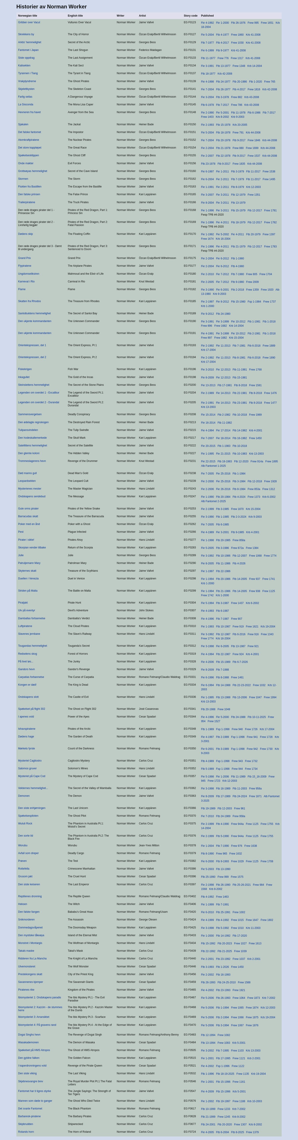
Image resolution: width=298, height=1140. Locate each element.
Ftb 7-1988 (222, 669)
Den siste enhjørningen (31, 808)
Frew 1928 (270, 481)
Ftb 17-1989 (223, 796)
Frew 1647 (252, 920)
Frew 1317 (237, 58)
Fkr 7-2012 (222, 274)
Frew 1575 (237, 876)
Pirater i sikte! (26, 539)
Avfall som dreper (28, 853)
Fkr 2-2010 (207, 274)
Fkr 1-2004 (207, 845)
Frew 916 (253, 634)
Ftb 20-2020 (225, 1124)
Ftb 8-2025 (237, 1132)
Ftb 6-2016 (239, 634)
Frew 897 (206, 337)
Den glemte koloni (28, 453)
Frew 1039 (240, 951)
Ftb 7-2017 (222, 104)
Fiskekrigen (25, 369)
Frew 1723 (214, 780)
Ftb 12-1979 (238, 194)
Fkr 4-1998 (207, 81)
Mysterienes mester (29, 488)
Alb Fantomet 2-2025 (213, 501)
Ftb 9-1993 (222, 861)
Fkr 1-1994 (207, 579)
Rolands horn (26, 1131)
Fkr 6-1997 (207, 171)
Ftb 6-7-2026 (240, 662)
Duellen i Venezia (28, 578)
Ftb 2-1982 (224, 414)
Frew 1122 (238, 1066)
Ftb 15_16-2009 (257, 776)
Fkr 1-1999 (207, 904)
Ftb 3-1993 (207, 966)
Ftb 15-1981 (240, 377)
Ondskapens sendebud (31, 496)
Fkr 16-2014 (208, 422)
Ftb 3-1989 (222, 748)
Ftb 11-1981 (240, 369)
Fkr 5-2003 (207, 869)
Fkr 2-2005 (207, 282)
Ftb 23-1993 (223, 990)
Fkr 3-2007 (207, 194)
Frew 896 (206, 325)
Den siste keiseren (29, 884)
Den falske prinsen (29, 194)
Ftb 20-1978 (223, 140)
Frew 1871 (255, 796)
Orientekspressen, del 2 (32, 357)
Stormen (23, 178)
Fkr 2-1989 (207, 393)
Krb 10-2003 (254, 1101)
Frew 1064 (239, 997)
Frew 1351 (254, 194)
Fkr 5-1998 (207, 776)
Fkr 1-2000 (222, 22)
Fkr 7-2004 (207, 89)
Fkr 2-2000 (207, 481)
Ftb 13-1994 (208, 1042)
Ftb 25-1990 (208, 876)
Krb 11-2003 (253, 928)
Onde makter (25, 163)
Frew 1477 (270, 402)
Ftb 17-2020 (240, 935)
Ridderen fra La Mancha (32, 958)
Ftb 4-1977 (222, 34)
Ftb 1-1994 (222, 1007)
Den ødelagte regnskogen (33, 422)
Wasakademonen (28, 1042)
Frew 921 (253, 646)
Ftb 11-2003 (240, 788)
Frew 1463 (222, 896)
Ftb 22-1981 (240, 393)
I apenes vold (26, 716)
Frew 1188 (239, 1101)
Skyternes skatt (27, 570)
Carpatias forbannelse (31, 677)
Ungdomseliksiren (28, 273)
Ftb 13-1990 (223, 869)
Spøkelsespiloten (28, 815)
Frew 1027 (240, 943)
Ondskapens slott (28, 696)
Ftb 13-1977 (223, 66)
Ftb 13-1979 (238, 202)
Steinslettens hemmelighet (33, 384)
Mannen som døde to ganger (35, 1100)
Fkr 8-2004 (207, 202)
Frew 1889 (269, 345)
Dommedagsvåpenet (30, 927)
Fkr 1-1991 (207, 187)
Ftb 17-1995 (223, 1058)
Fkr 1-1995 (207, 453)
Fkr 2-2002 (207, 974)
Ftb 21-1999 (208, 1116)
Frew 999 (223, 876)
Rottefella (23, 868)
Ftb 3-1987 (222, 603)
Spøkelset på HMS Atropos (34, 1050)
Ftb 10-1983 (240, 453)
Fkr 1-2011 (222, 171)
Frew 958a (255, 788)
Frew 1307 (240, 1124)
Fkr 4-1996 (207, 618)
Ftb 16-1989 (223, 788)
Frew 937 (254, 579)
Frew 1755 (267, 824)
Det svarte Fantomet (30, 1108)
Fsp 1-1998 (222, 729)
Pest (20, 531)
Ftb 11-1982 (225, 422)
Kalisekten (24, 65)
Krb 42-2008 (225, 73)
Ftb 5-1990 (222, 836)
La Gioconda (25, 104)
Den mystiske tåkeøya (31, 935)
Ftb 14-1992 (223, 935)
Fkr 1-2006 (222, 776)
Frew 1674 (207, 238)
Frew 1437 (237, 603)
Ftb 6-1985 (222, 524)
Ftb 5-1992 (222, 928)
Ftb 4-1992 (207, 896)
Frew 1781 (270, 210)
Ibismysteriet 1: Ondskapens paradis (39, 997)
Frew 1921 (239, 990)
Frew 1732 (251, 761)
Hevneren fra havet (29, 112)
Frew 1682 (220, 325)
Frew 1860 (237, 34)
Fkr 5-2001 (222, 112)
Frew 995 (253, 22)
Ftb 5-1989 (207, 768)
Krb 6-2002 (268, 496)
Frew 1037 (239, 959)
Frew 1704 (266, 274)
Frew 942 (252, 748)
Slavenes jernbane (29, 633)
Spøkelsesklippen (28, 155)
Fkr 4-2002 (207, 990)
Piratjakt (23, 602)
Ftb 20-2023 (225, 943)
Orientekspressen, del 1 (32, 345)
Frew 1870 (237, 509)
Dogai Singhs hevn (29, 1034)
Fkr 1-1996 (207, 210)
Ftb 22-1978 (223, 155)
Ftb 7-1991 (222, 904)
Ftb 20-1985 (223, 540)
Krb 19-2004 (268, 626)
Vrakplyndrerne (27, 81)
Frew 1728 (266, 737)
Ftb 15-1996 (223, 1081)
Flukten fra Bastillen (29, 186)
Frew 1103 (237, 1050)
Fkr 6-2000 (207, 861)
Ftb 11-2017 (253, 171)
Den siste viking (27, 1073)
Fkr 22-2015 (208, 461)
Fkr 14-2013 (223, 393)
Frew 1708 (267, 861)
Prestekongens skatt (30, 974)
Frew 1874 (252, 1007)
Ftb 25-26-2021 (242, 884)
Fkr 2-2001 (207, 959)
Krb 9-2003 (237, 116)
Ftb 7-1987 (222, 618)
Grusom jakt (25, 876)
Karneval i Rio (26, 281)
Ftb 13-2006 (240, 697)
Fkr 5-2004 (207, 34)
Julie (21, 555)
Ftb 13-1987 (238, 646)
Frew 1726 (251, 729)
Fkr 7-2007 (207, 438)
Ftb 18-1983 (225, 461)
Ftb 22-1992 (208, 951)
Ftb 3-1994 (222, 1025)
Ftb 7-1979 (237, 179)
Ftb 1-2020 (255, 81)
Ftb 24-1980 (223, 313)
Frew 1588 (244, 982)
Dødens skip (25, 233)
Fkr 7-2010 (207, 816)
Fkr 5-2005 (207, 548)
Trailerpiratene (26, 202)
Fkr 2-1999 (207, 509)
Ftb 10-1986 (223, 555)
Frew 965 (221, 853)
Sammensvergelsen (30, 414)
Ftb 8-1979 (237, 187)
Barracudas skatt (28, 516)
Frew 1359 (252, 289)
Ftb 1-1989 (207, 729)
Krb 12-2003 (253, 187)
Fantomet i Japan (28, 50)
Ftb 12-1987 (223, 634)
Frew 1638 (251, 845)
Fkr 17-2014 (223, 430)
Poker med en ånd (29, 524)
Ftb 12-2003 (225, 808)
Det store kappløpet (29, 147)
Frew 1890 (269, 357)
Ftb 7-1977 (207, 42)
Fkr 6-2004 (207, 179)
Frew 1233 (224, 1109)
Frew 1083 (224, 1042)
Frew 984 (258, 884)
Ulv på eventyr (26, 610)
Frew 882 (236, 97)
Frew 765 (269, 81)
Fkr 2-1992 (207, 345)
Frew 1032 (259, 685)
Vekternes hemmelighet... (33, 788)
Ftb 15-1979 (238, 210)
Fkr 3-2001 (222, 532)
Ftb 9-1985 (237, 532)
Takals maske (26, 950)
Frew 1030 (237, 42)
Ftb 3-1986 (222, 548)
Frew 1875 (252, 1017)
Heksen (22, 904)
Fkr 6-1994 (207, 685)
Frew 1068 (255, 555)
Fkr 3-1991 (207, 66)
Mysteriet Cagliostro (30, 760)
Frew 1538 (269, 171)
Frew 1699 (252, 148)
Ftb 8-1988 (222, 677)
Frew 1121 (239, 1058)
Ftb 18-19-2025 (225, 1073)
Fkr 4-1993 (207, 610)
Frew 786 (236, 104)
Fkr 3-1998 (207, 646)
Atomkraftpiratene (28, 139)
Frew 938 (254, 591)
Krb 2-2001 (253, 959)
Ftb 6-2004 (222, 1132)
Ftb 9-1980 (237, 282)
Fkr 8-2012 (222, 301)
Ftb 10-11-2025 (257, 717)
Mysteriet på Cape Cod (31, 776)
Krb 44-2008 (253, 132)
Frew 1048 (224, 709)
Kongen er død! (27, 684)
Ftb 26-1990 (223, 884)
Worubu (22, 845)
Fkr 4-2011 (222, 222)
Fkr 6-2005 (222, 646)
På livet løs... (25, 661)
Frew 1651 (267, 22)
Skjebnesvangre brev (30, 1081)
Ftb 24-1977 (223, 81)
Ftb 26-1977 (223, 89)
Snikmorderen (26, 919)
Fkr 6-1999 (207, 50)
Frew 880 (238, 148)
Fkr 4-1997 (207, 737)
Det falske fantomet (29, 132)
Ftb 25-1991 (223, 912)
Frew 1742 (207, 595)
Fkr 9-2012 (207, 313)
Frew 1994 (270, 697)
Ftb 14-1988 (223, 685)
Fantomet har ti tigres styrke (34, 1091)
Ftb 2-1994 (222, 1017)
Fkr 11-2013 (223, 345)
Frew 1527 (214, 721)
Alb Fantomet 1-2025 (213, 465)
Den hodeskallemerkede (32, 437)
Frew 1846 (254, 140)
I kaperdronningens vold (32, 1065)
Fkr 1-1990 (207, 496)
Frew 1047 (255, 697)
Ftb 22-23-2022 (242, 685)
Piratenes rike (26, 989)
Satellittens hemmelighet (32, 445)
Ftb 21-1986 (223, 591)
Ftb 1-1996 (207, 1073)
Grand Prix (24, 258)
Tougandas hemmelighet (32, 645)
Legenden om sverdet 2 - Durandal (38, 402)
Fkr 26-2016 (223, 489)
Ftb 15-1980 (238, 301)
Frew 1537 (254, 155)
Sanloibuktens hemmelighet (34, 313)
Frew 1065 (237, 1007)
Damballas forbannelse (31, 618)
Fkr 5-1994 (207, 603)
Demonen (24, 795)
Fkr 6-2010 (207, 912)
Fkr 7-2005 (207, 473)
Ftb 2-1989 (222, 737)
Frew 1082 (224, 1035)
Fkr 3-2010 (207, 369)
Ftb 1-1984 (239, 473)
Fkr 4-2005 (207, 1132)
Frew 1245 (224, 1116)
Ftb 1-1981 (254, 321)
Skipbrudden (25, 1124)
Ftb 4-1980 (237, 266)
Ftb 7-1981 (239, 345)
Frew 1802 (267, 920)
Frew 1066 (237, 1017)
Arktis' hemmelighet (29, 42)
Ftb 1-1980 (237, 258)
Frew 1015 (237, 920)
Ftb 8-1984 (239, 489)
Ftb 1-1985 (222, 516)
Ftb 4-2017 (222, 42)
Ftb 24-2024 (240, 796)
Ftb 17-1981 (225, 385)
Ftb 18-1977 (208, 73)
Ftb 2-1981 (254, 333)
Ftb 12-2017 (255, 210)
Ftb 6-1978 (207, 104)
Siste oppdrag (26, 57)
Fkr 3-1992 (207, 555)
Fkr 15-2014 (208, 414)
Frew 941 (252, 737)
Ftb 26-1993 (208, 982)
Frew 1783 (270, 246)
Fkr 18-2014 (223, 438)
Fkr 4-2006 (207, 662)
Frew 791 (238, 132)
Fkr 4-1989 (207, 532)
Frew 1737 (269, 301)
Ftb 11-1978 (238, 112)
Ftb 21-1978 (223, 148)
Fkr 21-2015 (223, 453)
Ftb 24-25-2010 (227, 982)
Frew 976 (236, 845)
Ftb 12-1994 (208, 1035)
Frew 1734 (251, 768)
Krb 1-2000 (207, 306)
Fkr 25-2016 (223, 473)
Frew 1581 (255, 385)
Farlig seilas (25, 96)
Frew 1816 (254, 89)
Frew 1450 (255, 438)
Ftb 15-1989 (223, 662)
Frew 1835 (239, 163)
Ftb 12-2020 (241, 461)
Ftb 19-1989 (208, 808)
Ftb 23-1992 (223, 959)
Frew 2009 (252, 282)
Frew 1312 (268, 489)
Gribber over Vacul (29, 22)
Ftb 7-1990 (222, 845)
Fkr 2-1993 (207, 124)
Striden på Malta (27, 590)
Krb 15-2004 (236, 337)
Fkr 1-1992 (207, 234)
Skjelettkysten (26, 89)
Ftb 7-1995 (222, 1050)
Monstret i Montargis (30, 943)
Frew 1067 (237, 1025)
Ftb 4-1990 (222, 824)
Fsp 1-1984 (254, 301)
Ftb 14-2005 (240, 579)
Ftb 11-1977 (208, 58)
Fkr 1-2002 (207, 1101)
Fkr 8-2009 (207, 377)
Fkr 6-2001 (222, 289)
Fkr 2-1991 (207, 402)
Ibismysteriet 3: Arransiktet (33, 1016)
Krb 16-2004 (223, 238)
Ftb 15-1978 (223, 124)
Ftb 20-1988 (208, 709)
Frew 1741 (268, 579)
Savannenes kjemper (30, 982)
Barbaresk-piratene (29, 1116)
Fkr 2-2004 (207, 148)
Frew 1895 (271, 461)
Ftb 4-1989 (207, 761)
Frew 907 (236, 618)
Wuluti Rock (25, 823)
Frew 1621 (252, 626)
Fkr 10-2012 (238, 321)
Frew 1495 (269, 179)
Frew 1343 (267, 634)
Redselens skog (27, 653)
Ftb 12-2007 (240, 555)
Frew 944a (237, 824)
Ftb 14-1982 (240, 430)
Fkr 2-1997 (207, 301)
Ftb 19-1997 (223, 1101)
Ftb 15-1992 (208, 943)
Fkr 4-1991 (207, 333)
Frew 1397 (269, 234)
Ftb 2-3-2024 (238, 516)
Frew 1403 (207, 116)
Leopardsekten (27, 480)
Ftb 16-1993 (223, 974)
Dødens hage (26, 736)
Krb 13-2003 (208, 407)
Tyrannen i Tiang (28, 73)
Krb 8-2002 (222, 116)
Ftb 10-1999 (208, 1109)
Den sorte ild (25, 835)
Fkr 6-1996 (207, 677)
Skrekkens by (26, 34)
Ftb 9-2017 (239, 140)
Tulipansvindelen (28, 430)
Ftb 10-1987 (223, 626)
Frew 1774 (270, 555)
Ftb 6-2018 (254, 345)
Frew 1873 (253, 997)
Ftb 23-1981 (240, 402)
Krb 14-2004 (254, 66)
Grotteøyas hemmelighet (32, 171)
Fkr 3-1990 (207, 289)
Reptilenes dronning (30, 896)
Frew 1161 (239, 1081)
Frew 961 (239, 808)
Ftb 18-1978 (223, 132)
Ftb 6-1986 (254, 112)
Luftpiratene (25, 626)
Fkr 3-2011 (222, 194)
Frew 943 (237, 761)
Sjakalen (23, 124)
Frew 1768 (255, 369)
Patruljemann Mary (29, 563)
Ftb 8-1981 (239, 357)
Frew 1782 (270, 222)
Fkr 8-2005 (207, 563)
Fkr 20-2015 (208, 446)
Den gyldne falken (28, 1057)
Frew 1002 (239, 912)
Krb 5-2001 (238, 1042)
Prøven (22, 860)
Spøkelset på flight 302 (31, 708)
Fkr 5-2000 (222, 717)
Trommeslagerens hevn (32, 461)
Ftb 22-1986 (223, 571)
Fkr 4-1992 (207, 22)
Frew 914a (257, 461)
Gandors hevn (26, 669)
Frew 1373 (254, 496)
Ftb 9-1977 (222, 50)
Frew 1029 (237, 861)
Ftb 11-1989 (238, 776)
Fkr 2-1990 (207, 112)
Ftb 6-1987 (222, 610)
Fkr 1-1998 (207, 540)
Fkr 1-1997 (207, 571)
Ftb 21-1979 (238, 246)
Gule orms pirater (28, 508)
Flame (21, 289)
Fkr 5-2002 (222, 234)
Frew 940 (237, 729)
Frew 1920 (267, 289)
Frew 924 (238, 654)
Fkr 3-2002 (207, 1050)
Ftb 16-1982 (240, 438)
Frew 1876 (252, 1025)
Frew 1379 (252, 1132)
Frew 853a (254, 489)
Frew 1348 (239, 66)
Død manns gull (27, 473)
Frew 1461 (237, 677)
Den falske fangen (29, 911)
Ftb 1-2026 (222, 966)
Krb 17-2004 (208, 349)
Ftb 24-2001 (208, 1124)
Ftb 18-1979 (238, 222)
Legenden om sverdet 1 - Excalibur (38, 392)
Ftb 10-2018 (240, 414)
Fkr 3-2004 (207, 97)
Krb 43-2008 (252, 97)
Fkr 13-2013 (208, 385)
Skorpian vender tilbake (32, 547)
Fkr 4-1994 (207, 430)
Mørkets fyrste (26, 748)
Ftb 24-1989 (223, 816)
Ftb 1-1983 (224, 446)
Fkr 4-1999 (207, 920)
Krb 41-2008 (253, 34)
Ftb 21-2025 (225, 951)
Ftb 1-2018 (269, 321)
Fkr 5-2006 (207, 997)
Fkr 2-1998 (207, 884)
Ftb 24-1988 (238, 717)
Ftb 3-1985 (222, 509)
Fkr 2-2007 (207, 155)
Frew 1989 (255, 414)
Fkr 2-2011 (222, 179)
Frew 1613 (255, 943)
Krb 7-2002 (268, 997)
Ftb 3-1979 (237, 171)
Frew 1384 (252, 548)
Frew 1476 (270, 393)
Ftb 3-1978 (222, 97)
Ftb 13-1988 (223, 697)
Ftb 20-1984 (223, 496)
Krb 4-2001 (255, 430)
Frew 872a (237, 548)
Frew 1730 (266, 748)
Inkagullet (23, 377)
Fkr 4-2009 (207, 1091)
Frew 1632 (235, 853)
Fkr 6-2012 (222, 258)
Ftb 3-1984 (239, 481)
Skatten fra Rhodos (29, 301)
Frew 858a (239, 540)
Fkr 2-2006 (207, 489)
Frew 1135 (243, 1073)
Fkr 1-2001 (207, 1058)
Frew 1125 (268, 591)
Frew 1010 (237, 928)
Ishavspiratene (26, 728)
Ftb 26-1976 (238, 22)
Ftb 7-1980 (237, 274)
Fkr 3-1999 (222, 321)
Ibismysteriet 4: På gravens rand (37, 1024)
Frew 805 (251, 274)
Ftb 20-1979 (253, 234)
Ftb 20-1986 (240, 81)
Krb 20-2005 (240, 124)
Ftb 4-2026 (239, 563)
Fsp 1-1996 (222, 1066)
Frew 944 (237, 768)
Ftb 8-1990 (207, 853)
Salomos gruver (27, 768)
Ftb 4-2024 (239, 496)
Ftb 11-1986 (223, 563)
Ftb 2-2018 (237, 289)
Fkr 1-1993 (207, 626)
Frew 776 (223, 58)
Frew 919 (238, 626)
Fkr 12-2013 (223, 369)
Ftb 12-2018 (255, 481)
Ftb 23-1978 (208, 163)
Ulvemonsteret (26, 966)
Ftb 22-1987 (223, 654)
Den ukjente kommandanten (34, 321)
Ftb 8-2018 (240, 385)
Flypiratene (24, 265)
